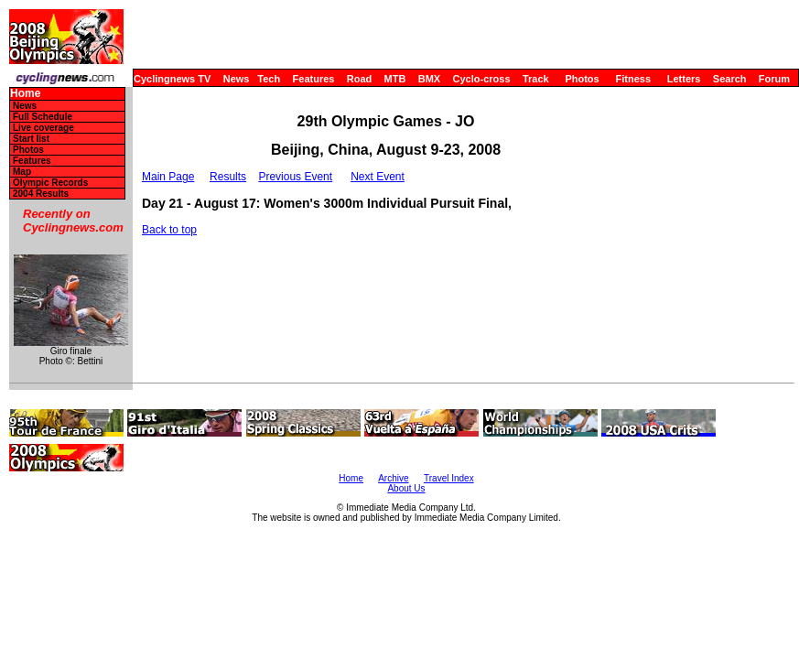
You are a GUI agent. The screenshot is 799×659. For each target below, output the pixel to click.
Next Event (378, 176)
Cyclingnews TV (172, 78)
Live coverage (43, 128)
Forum (774, 78)
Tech (268, 78)
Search (730, 78)
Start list (31, 139)
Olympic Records (50, 183)
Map (22, 172)
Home (25, 94)
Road (360, 78)
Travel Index (449, 478)
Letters (684, 78)
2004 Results (41, 194)
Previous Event (295, 176)
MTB (395, 78)
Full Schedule (42, 117)
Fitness (633, 78)
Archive (393, 478)
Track (536, 78)
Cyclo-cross (482, 78)
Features (314, 78)
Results (228, 176)
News (236, 78)
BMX (429, 78)
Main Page (168, 176)
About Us (406, 488)
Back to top (169, 229)
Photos (582, 78)
